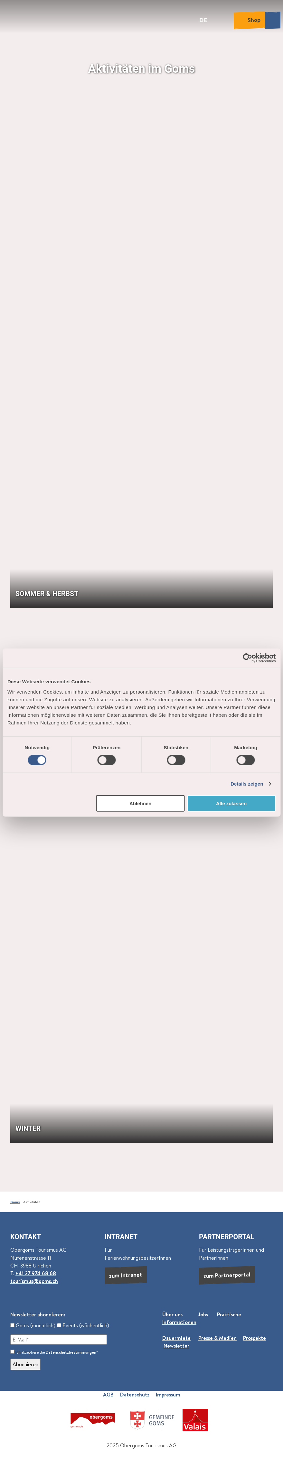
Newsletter (176, 1345)
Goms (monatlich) (32, 1325)
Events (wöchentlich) (83, 1325)
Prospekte (254, 1337)
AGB (108, 1394)
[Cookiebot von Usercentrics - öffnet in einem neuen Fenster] (247, 658)
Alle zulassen (231, 803)
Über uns (172, 1314)
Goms (15, 1201)
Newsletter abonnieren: (37, 1314)
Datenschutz (134, 1394)
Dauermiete (176, 1337)
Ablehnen (140, 803)
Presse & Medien (217, 1337)
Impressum (168, 1394)
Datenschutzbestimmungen (71, 1352)
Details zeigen (247, 784)
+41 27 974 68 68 (35, 1273)
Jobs (203, 1314)
